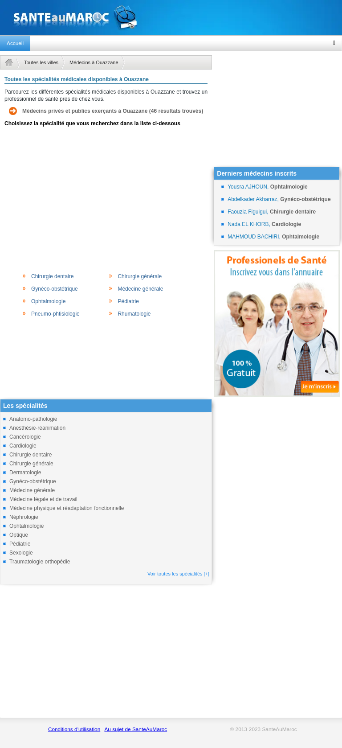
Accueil (15, 43)
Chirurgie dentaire (52, 276)
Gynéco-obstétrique (54, 289)
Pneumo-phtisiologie (55, 314)
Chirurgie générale (140, 276)
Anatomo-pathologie (33, 419)
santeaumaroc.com (171, 17)
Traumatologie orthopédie (39, 562)
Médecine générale (140, 289)
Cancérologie (25, 437)
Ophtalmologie (48, 301)
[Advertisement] (106, 198)
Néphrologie (23, 517)
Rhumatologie (134, 314)
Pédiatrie (128, 301)
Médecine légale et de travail (43, 499)
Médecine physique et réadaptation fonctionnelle (66, 508)
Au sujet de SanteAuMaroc (135, 729)
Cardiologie (23, 446)
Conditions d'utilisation (74, 729)
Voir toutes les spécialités (178, 573)
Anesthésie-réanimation (37, 428)
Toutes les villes (41, 62)
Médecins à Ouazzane (93, 62)
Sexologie (21, 553)
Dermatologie (25, 472)
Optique (18, 535)
